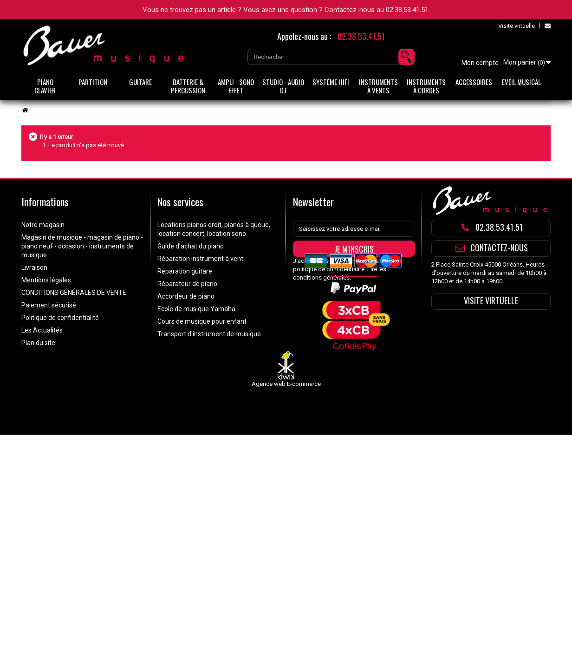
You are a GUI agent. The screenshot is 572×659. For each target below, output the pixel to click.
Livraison (34, 267)
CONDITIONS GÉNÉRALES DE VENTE (73, 292)
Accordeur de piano (185, 296)
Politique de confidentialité (60, 317)
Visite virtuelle (516, 25)
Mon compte (480, 62)
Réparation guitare (184, 271)
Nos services (180, 201)
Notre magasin (43, 224)
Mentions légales (46, 280)
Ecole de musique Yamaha (196, 309)
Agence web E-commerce (286, 420)
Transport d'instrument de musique (209, 334)
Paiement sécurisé (48, 305)
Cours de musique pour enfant (202, 321)
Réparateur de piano (187, 283)
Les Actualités (42, 330)
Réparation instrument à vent (200, 258)
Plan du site (38, 342)
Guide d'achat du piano (190, 246)
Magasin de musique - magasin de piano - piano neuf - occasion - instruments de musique (82, 246)
